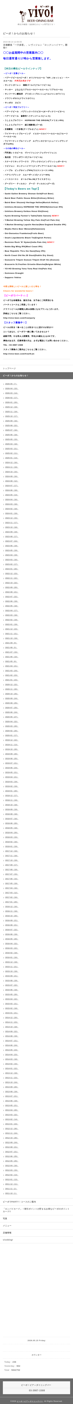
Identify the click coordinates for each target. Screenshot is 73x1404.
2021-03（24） (12, 671)
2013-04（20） (12, 1110)
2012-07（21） (12, 1152)
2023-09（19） (12, 532)
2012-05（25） (12, 1161)
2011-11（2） (11, 1189)
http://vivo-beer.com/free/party (19, 318)
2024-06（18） (12, 490)
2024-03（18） (12, 504)
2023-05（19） (12, 550)
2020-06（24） (12, 712)
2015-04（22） (12, 999)
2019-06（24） (12, 768)
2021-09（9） (11, 643)
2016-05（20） (12, 939)
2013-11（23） (12, 1078)
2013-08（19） (12, 1092)
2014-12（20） (12, 1018)
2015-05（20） (12, 994)
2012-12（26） (12, 1129)
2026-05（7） (11, 384)
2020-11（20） (12, 689)
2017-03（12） (12, 893)
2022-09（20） (12, 587)
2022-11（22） (12, 578)
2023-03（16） (12, 560)
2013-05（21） (12, 1105)
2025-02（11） (12, 453)
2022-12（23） (12, 574)
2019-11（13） (12, 745)
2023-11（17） (12, 523)
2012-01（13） (12, 1180)
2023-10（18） (12, 527)
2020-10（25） (12, 694)
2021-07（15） (12, 652)
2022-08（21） (12, 592)
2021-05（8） (11, 661)
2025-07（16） (12, 430)
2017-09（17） (12, 865)
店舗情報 (7, 1233)
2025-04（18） (12, 444)
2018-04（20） (12, 833)
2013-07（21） (12, 1096)
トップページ (9, 368)
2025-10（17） (12, 416)
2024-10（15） (12, 472)
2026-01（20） (12, 402)
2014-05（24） (12, 1050)
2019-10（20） (12, 749)
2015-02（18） (12, 1008)
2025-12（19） (12, 407)
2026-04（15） (12, 389)
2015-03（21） (12, 1004)
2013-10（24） (12, 1082)
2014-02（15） (12, 1064)
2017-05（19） (12, 883)
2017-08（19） (12, 870)
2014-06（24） (12, 1045)
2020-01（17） (12, 735)
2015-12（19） (12, 962)
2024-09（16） (12, 476)
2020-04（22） (12, 722)
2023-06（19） (12, 546)
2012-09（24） (12, 1142)
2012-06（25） (12, 1156)
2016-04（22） (12, 944)
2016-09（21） (12, 920)
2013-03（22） (12, 1115)
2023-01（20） (12, 569)
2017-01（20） (12, 902)
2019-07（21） (12, 763)
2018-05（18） (12, 828)
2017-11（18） (12, 856)
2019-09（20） (12, 754)
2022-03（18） (12, 615)
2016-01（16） (12, 957)
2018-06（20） (12, 823)
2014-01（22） (12, 1068)
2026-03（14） (12, 393)
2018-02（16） (12, 842)
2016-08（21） (12, 925)
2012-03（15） (12, 1170)
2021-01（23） (12, 680)
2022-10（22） (12, 583)
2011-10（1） (11, 1193)
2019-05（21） (12, 772)
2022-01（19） (12, 624)
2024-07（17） (12, 486)
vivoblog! (8, 1240)
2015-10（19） (12, 971)
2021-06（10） (12, 657)
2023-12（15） (12, 518)
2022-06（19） (12, 601)
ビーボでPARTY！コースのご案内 (19, 1202)
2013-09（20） (12, 1087)
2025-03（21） (12, 449)
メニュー (7, 1225)
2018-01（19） (12, 846)
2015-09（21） (12, 976)
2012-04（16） (12, 1166)
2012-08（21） (12, 1147)
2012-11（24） (12, 1133)
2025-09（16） (12, 421)
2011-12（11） (12, 1184)
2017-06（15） (12, 879)
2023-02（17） (12, 564)
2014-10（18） (12, 1027)
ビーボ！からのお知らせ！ (16, 375)
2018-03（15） (12, 837)
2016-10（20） (12, 916)
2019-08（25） (12, 759)
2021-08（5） (11, 648)
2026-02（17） (12, 398)
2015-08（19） (12, 981)
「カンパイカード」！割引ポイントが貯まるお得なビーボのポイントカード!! (36, 1210)
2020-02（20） (12, 731)
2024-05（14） (12, 495)
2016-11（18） (12, 911)
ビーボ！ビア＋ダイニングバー (30, 1401)
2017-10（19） (12, 860)
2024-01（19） (12, 513)
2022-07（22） (12, 597)
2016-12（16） (12, 907)
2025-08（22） (12, 426)
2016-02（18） (12, 953)
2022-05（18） (12, 606)
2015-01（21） (12, 1013)
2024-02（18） (12, 509)
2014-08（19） (12, 1036)
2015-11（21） (12, 967)
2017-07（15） (12, 874)
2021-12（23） (12, 629)
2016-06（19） (12, 934)
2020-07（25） (12, 708)
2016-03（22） (12, 948)
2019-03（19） (12, 782)
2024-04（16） (12, 500)
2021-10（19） (12, 638)
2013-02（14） (12, 1119)
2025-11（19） (12, 412)
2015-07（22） (12, 985)
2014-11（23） (12, 1022)
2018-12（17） (12, 796)
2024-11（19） (12, 467)
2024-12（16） (12, 463)
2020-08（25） (12, 703)
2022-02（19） (12, 620)
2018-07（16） (12, 819)
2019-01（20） (12, 791)
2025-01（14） (12, 458)
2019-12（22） (12, 740)
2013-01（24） (12, 1124)
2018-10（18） (12, 805)
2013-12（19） (12, 1073)
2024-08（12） (12, 481)
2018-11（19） (12, 800)
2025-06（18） (12, 435)
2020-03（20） (12, 726)
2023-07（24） (12, 541)
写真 (5, 1218)
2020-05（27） (12, 717)
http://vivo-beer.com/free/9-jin (18, 354)
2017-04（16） (12, 888)
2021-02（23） (12, 675)
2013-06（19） (12, 1101)
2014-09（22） (12, 1031)
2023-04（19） (12, 555)
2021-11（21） (12, 634)
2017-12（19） (12, 851)
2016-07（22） (12, 930)
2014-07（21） (12, 1041)
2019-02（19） (12, 786)
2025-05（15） (12, 439)
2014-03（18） (12, 1059)
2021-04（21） (12, 666)
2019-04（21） (12, 777)
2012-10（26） (12, 1138)
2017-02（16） (12, 897)
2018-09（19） (12, 809)
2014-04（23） (12, 1055)
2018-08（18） (12, 814)
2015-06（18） (12, 990)
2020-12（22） (12, 685)
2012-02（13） (12, 1175)
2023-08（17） (12, 537)
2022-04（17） (12, 611)
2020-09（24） (12, 698)
